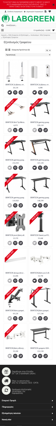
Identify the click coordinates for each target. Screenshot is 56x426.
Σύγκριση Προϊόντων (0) (21, 50)
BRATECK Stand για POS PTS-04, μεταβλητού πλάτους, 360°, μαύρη (40, 235)
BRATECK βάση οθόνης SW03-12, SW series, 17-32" (16, 348)
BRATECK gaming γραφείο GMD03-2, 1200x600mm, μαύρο (16, 198)
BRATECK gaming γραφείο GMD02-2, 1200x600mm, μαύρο (40, 160)
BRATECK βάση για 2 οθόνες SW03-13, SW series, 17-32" (40, 273)
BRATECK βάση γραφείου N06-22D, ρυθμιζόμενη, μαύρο (40, 311)
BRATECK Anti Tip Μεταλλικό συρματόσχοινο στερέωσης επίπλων (16, 122)
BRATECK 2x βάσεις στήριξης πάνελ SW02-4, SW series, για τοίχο (40, 85)
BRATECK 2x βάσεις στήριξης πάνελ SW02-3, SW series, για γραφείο (16, 85)
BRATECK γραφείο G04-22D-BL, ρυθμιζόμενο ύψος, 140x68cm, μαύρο (40, 348)
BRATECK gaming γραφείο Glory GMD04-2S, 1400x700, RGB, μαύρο (16, 160)
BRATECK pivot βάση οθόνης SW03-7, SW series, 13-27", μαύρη (16, 235)
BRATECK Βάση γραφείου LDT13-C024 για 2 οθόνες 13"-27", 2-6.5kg (16, 311)
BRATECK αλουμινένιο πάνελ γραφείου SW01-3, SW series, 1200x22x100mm (16, 273)
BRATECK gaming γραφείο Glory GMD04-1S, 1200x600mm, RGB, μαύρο (40, 122)
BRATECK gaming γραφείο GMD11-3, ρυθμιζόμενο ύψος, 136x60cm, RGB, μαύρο (40, 198)
